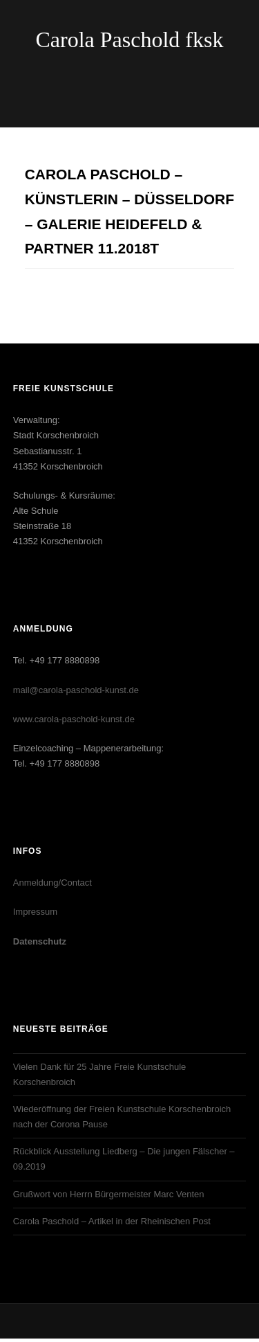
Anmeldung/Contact (52, 882)
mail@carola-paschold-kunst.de (76, 690)
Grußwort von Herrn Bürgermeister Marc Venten (108, 1194)
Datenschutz (39, 941)
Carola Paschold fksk (130, 39)
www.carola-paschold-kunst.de (74, 719)
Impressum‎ (35, 911)
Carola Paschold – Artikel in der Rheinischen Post (112, 1221)
